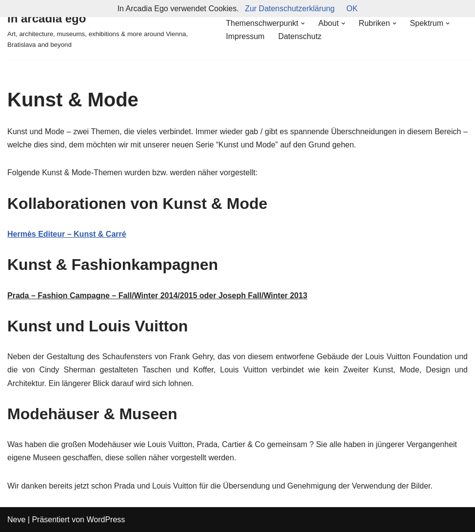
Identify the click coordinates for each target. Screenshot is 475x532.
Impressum (245, 36)
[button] (303, 23)
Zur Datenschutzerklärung (290, 8)
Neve (16, 519)
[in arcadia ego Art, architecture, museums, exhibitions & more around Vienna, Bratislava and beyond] (108, 30)
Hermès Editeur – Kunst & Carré (66, 234)
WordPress (105, 519)
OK (351, 8)
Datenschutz (299, 36)
